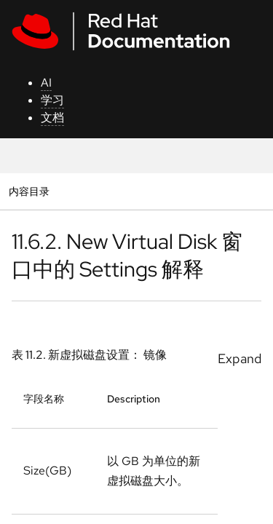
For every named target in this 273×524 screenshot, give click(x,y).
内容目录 (29, 191)
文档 (52, 117)
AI (46, 82)
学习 (52, 100)
